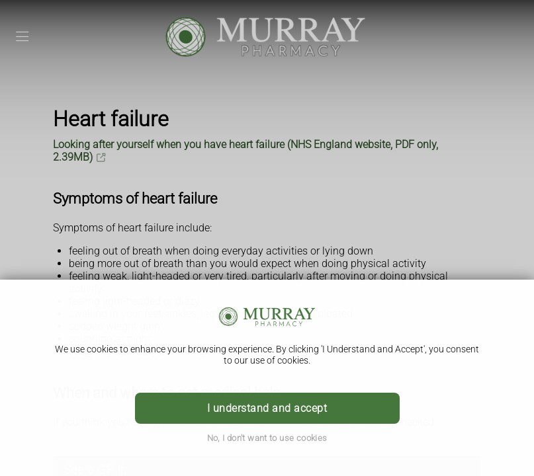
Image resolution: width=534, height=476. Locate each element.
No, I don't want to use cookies (267, 438)
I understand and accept (267, 408)
